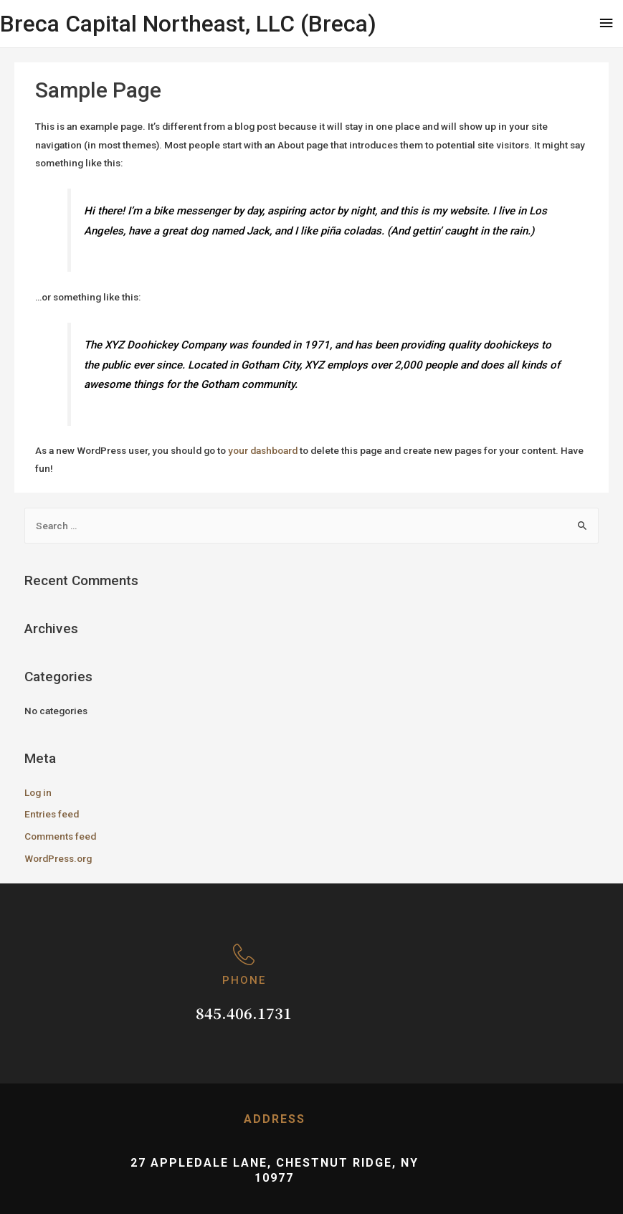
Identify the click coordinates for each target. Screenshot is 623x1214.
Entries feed (51, 814)
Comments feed (60, 836)
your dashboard (263, 450)
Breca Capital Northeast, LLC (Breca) (188, 23)
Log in (38, 792)
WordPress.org (58, 858)
